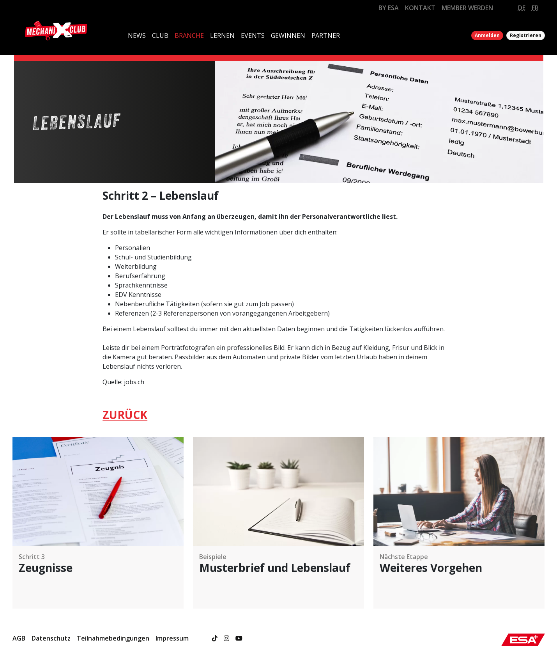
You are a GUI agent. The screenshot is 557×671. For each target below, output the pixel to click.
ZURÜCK (125, 414)
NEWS (137, 35)
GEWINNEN (288, 35)
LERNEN (222, 35)
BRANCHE (189, 35)
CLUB (160, 35)
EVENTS (253, 35)
